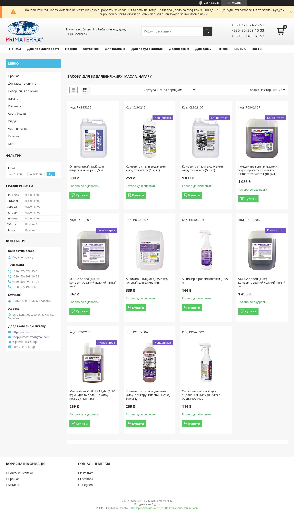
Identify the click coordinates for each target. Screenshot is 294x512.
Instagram (87, 473)
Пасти (257, 49)
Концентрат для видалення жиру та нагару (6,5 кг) (202, 168)
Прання (71, 49)
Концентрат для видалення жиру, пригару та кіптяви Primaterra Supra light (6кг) (258, 170)
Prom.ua (167, 500)
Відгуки (13, 121)
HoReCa (15, 49)
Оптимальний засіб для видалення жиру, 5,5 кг (86, 168)
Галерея (14, 136)
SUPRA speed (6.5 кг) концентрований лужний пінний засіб (93, 282)
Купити (82, 195)
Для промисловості (43, 49)
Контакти (14, 106)
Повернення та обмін (23, 91)
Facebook (86, 479)
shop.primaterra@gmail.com (31, 337)
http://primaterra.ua (25, 332)
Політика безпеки (20, 473)
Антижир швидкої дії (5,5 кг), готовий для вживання (147, 280)
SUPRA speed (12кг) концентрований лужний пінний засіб (261, 282)
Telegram (86, 485)
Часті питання (18, 129)
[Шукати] (207, 31)
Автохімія (91, 49)
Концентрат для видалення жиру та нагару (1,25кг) (146, 168)
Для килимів (115, 49)
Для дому (203, 49)
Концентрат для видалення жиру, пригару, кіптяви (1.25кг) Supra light (148, 394)
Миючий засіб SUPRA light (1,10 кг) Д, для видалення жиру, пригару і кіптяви (92, 394)
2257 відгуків (211, 2)
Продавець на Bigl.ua (147, 504)
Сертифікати (17, 113)
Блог (11, 144)
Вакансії (13, 99)
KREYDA (240, 49)
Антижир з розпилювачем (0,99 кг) (205, 280)
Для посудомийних (147, 49)
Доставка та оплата (22, 83)
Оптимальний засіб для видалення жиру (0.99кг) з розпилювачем (201, 394)
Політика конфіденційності (181, 508)
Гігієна (222, 49)
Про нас (13, 76)
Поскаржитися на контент (147, 508)
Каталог (14, 485)
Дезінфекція (179, 49)
